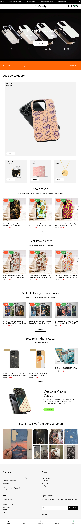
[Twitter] (7, 488)
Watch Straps (45, 483)
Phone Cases (45, 476)
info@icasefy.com (11, 480)
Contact (5, 509)
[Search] (68, 6)
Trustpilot (44, 514)
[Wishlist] (74, 6)
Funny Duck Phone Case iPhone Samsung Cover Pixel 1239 (39, 374)
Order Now (49, 409)
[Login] (71, 6)
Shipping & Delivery (8, 504)
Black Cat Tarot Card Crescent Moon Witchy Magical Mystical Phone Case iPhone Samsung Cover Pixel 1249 (14, 374)
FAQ (4, 512)
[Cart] (77, 6)
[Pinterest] (18, 488)
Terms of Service (7, 499)
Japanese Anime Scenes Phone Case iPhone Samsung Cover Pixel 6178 (66, 322)
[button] (2, 208)
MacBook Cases (46, 481)
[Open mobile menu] (4, 6)
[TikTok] (15, 488)
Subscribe (72, 508)
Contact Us (6, 483)
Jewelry (44, 486)
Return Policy (6, 507)
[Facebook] (4, 488)
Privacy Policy (6, 502)
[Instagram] (11, 488)
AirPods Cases (46, 478)
